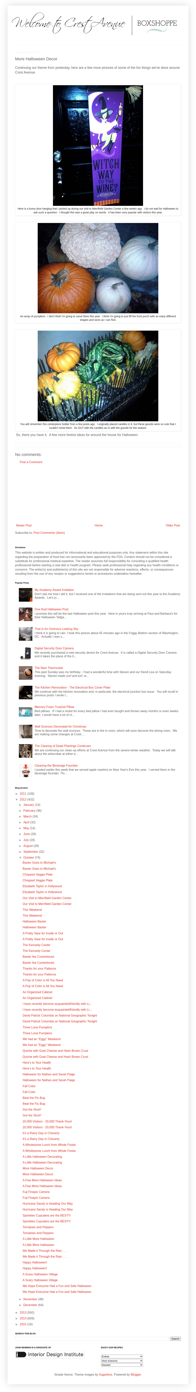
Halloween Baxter (34, 921)
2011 (23, 793)
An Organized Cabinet (37, 992)
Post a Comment (31, 462)
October (29, 857)
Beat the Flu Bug (34, 1097)
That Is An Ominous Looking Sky (56, 628)
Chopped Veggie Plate (38, 874)
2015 (23, 1324)
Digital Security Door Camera (54, 648)
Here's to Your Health (37, 1062)
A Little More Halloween (38, 1238)
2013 (23, 1312)
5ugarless (105, 1374)
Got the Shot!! (32, 1109)
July (26, 840)
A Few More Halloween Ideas (42, 1180)
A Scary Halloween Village (40, 1274)
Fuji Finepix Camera (36, 1192)
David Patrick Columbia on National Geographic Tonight (60, 1015)
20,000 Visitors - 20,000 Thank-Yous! (47, 1121)
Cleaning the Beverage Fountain (56, 765)
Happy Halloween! (35, 1262)
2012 (23, 799)
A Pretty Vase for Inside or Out (43, 933)
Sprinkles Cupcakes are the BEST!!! (47, 1215)
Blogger (136, 1374)
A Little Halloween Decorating (42, 1156)
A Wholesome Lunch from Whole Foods (49, 1144)
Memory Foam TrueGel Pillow (54, 707)
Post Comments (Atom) (49, 532)
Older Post (173, 525)
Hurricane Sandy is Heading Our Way (48, 1203)
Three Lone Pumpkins (37, 1027)
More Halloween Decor (38, 1168)
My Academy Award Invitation (54, 589)
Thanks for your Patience (39, 968)
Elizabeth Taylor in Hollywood (42, 886)
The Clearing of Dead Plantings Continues (62, 746)
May (26, 828)
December (30, 1305)
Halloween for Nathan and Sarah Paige (49, 1074)
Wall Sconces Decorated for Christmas (60, 726)
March (28, 816)
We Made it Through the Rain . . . (45, 1250)
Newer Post (24, 525)
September (31, 851)
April (26, 822)
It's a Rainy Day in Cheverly (41, 1133)
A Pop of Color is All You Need (43, 980)
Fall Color (29, 1086)
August (28, 845)
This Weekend (32, 909)
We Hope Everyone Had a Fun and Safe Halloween (57, 1286)
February (29, 810)
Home (99, 525)
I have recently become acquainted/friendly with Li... (57, 1003)
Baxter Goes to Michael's (39, 862)
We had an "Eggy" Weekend (41, 1039)
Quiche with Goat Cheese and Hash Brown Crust (55, 1050)
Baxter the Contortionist (38, 956)
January (29, 804)
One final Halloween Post (51, 609)
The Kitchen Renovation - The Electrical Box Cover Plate (72, 687)
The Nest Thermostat (48, 668)
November (30, 1299)
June (27, 834)
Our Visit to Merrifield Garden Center (47, 898)
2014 (23, 1318)
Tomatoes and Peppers (38, 1227)
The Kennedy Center (37, 945)
